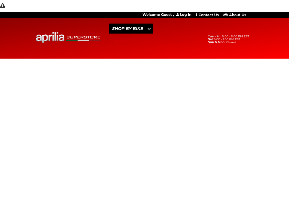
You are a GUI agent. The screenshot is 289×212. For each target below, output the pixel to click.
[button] (131, 29)
